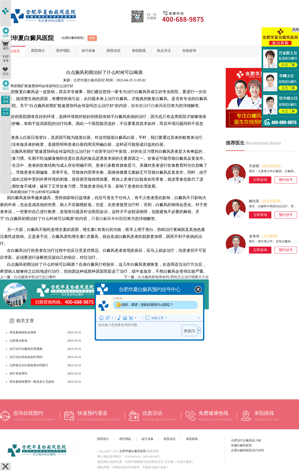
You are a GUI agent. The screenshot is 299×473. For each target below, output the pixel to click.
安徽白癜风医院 (241, 445)
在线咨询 (189, 51)
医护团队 (63, 51)
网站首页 (13, 51)
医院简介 (38, 51)
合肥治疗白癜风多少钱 (246, 440)
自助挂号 (6, 111)
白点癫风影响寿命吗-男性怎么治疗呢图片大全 (173, 277)
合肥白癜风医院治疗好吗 (247, 450)
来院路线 (139, 51)
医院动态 (114, 51)
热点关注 (164, 51)
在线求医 (6, 99)
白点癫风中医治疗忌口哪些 (35, 277)
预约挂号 (286, 180)
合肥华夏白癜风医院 (89, 80)
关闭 (295, 30)
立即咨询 (260, 180)
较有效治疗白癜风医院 (151, 106)
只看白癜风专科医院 (109, 218)
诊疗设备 (88, 51)
